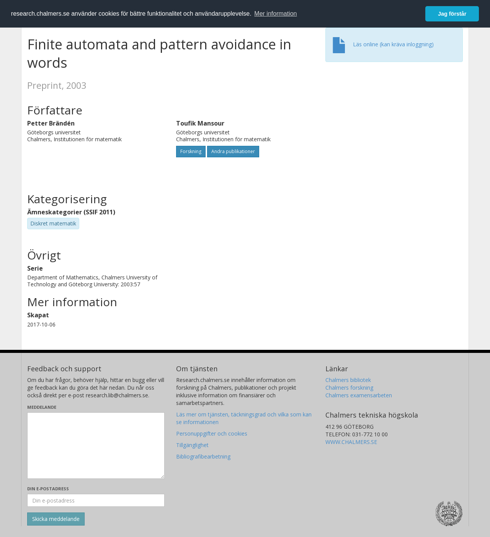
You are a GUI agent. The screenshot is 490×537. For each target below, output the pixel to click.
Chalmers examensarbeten (358, 395)
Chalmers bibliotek (348, 380)
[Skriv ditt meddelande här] (96, 445)
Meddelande (41, 407)
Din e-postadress (48, 488)
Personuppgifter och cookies (211, 433)
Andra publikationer (233, 151)
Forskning (190, 151)
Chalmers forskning (349, 387)
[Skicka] (56, 519)
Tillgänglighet (192, 445)
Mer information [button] (275, 13)
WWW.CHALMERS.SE (351, 442)
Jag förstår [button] (452, 14)
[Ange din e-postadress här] (96, 500)
